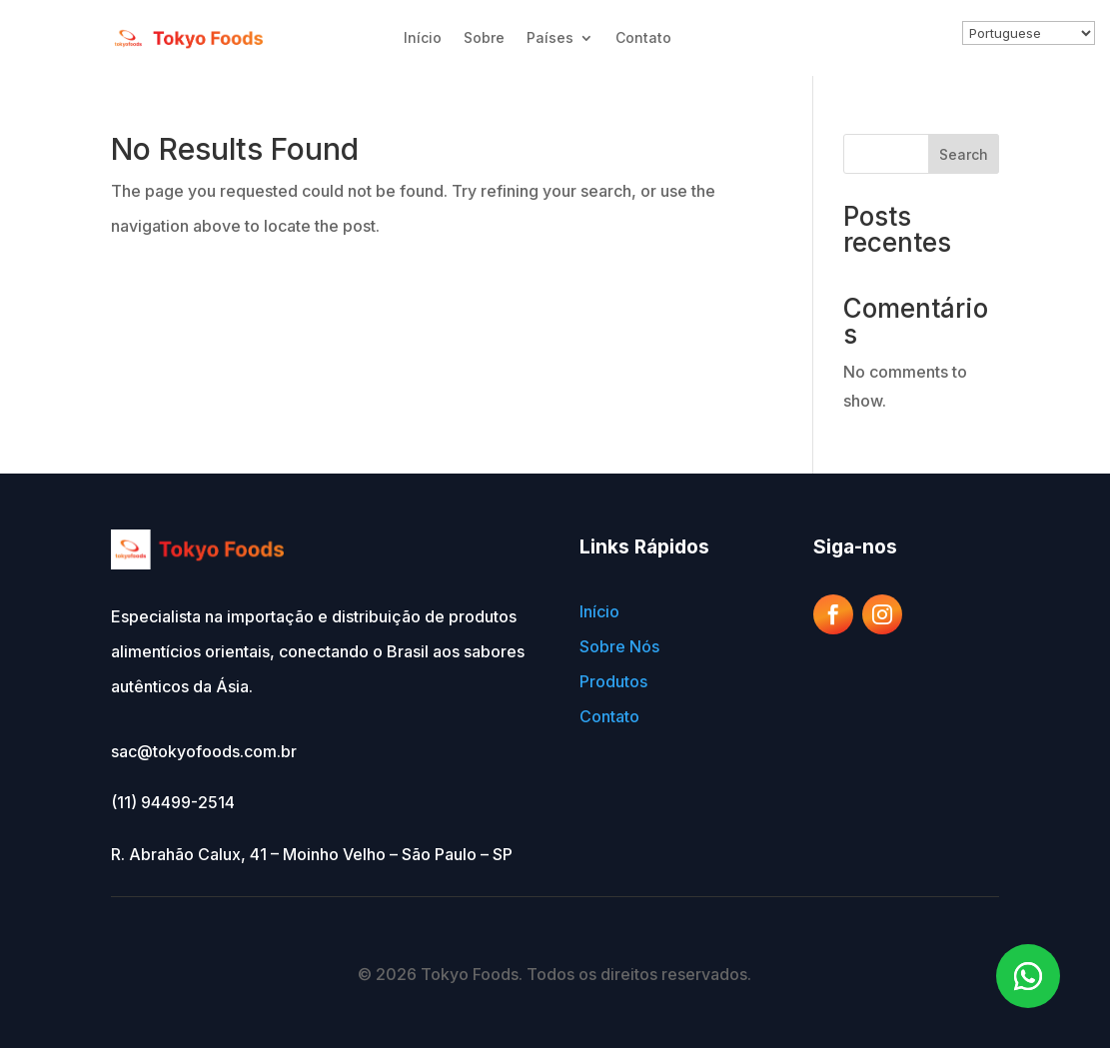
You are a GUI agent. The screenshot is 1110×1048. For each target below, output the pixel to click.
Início (423, 37)
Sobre (484, 37)
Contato (643, 37)
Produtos (613, 681)
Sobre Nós (619, 646)
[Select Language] (1028, 33)
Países (550, 37)
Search (963, 154)
